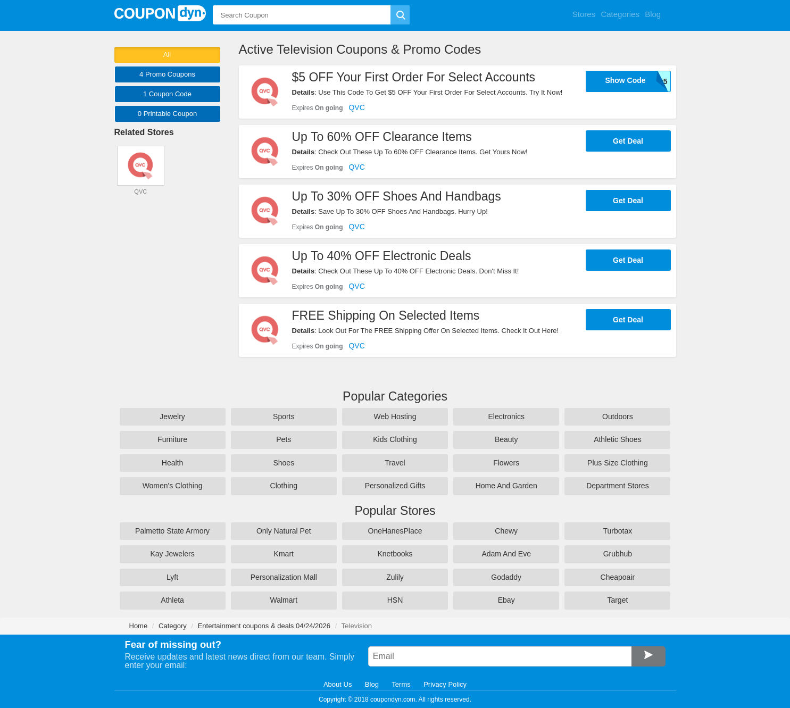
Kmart (284, 553)
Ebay (506, 600)
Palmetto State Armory (172, 531)
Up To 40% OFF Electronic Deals (381, 255)
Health (172, 463)
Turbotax (618, 531)
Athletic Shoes (618, 439)
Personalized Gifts (395, 485)
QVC (356, 107)
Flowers (506, 463)
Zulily (395, 577)
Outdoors (617, 416)
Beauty (506, 439)
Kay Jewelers (172, 553)
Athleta (172, 600)
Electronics (506, 416)
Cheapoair (618, 577)
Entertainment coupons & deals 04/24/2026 (264, 626)
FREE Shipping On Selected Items (386, 315)
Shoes (283, 463)
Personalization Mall (284, 577)
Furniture (172, 439)
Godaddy (506, 577)
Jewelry (172, 416)
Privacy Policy (445, 684)
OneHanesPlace (395, 531)
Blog (372, 684)
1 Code (167, 94)
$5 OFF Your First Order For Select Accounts (414, 77)
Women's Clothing (173, 485)
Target (617, 600)
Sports (283, 416)
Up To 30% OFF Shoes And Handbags (396, 196)
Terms (401, 684)
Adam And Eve (506, 553)
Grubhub (617, 553)
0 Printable (167, 114)
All (167, 55)
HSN (395, 600)
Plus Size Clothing (617, 463)
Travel (395, 463)
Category (173, 626)
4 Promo (167, 74)
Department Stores (617, 485)
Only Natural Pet (283, 531)
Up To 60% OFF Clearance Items (382, 136)
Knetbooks (394, 553)
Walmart (283, 600)
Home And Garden (506, 485)
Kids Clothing (395, 439)
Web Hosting (395, 416)
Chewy (506, 531)
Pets (283, 439)
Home (138, 626)
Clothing (283, 485)
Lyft (172, 577)
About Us (337, 684)
